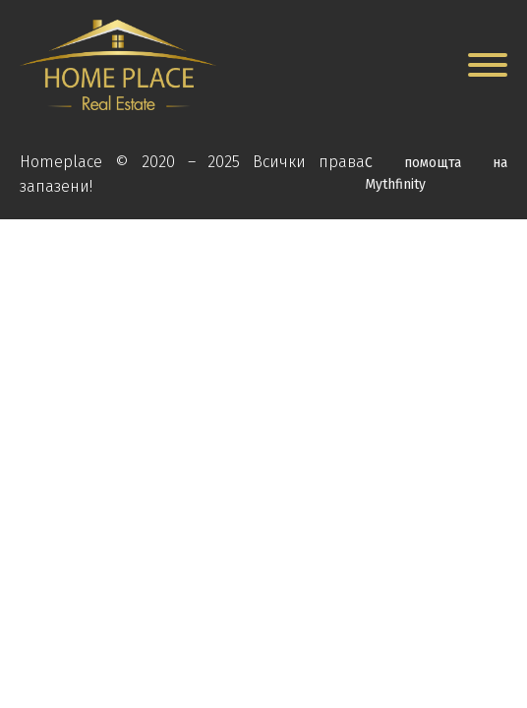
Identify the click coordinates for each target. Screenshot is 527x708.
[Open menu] (487, 65)
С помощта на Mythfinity (436, 173)
